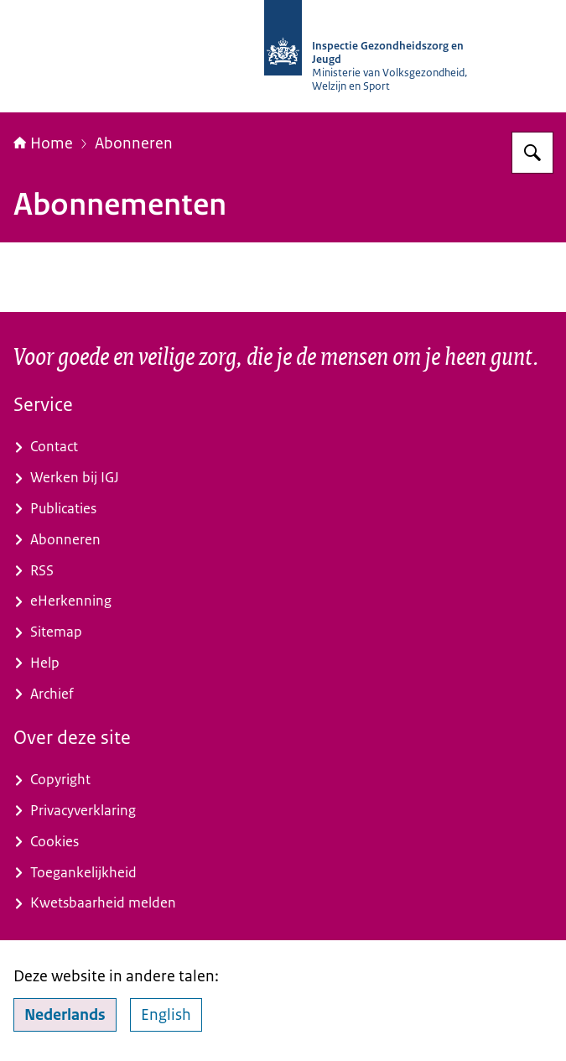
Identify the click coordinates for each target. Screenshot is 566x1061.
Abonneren (134, 143)
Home (43, 143)
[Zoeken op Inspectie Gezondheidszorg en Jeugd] (532, 153)
